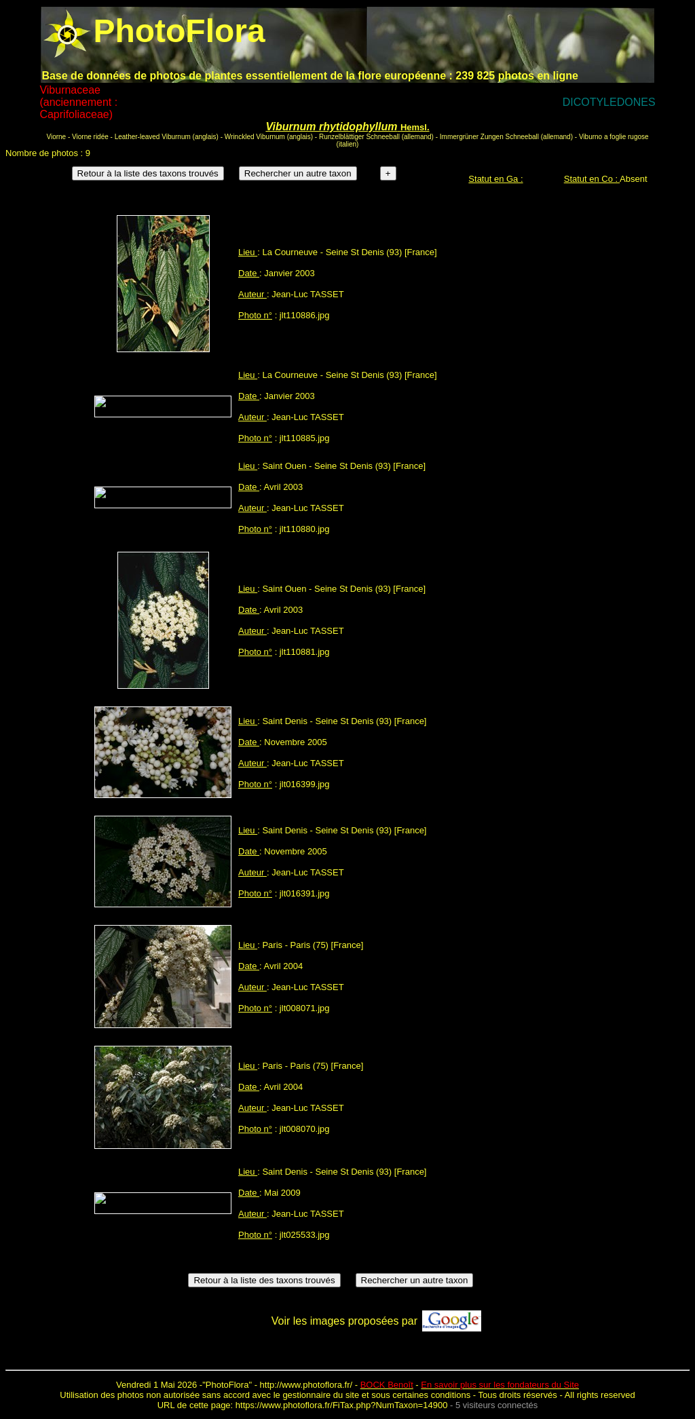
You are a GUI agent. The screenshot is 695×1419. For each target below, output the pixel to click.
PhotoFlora (227, 1385)
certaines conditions (431, 1395)
